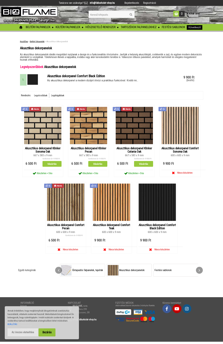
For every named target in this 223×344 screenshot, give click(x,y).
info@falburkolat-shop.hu (101, 2)
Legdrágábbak (57, 97)
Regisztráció (149, 2)
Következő (194, 27)
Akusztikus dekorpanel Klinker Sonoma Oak (43, 152)
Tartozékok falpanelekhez (139, 27)
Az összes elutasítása (23, 332)
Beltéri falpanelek (38, 27)
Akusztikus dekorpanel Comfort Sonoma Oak (180, 152)
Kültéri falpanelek (68, 27)
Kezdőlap (24, 41)
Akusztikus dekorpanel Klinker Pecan (88, 152)
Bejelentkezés (131, 2)
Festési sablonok (173, 27)
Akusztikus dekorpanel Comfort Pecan (65, 229)
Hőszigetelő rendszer (100, 27)
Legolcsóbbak (40, 97)
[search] (131, 14)
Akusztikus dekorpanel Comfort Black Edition (157, 229)
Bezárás (47, 332)
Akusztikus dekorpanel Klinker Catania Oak (134, 152)
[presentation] (58, 272)
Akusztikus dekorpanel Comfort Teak (111, 229)
